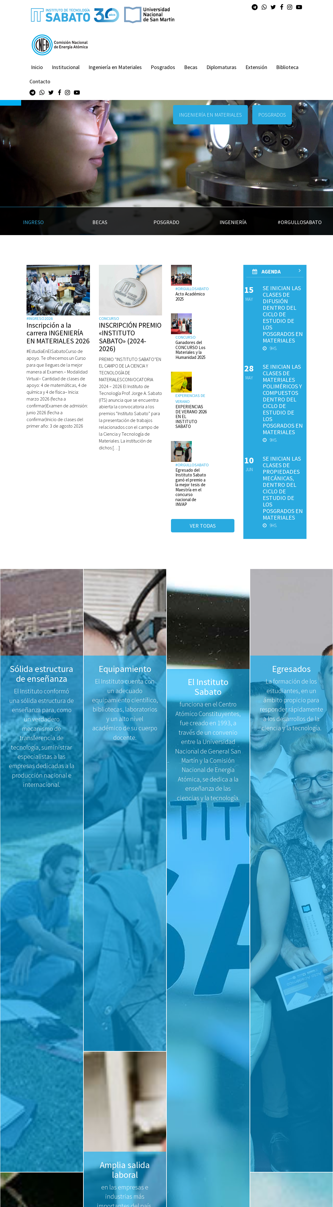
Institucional (66, 67)
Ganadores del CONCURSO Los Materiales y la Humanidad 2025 (190, 350)
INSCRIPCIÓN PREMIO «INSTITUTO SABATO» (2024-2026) (130, 336)
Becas (190, 67)
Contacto (39, 81)
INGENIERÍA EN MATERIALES (210, 114)
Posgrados (163, 67)
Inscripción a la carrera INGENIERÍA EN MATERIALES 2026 (58, 332)
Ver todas (203, 525)
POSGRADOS (272, 114)
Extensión (256, 67)
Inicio (37, 67)
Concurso (109, 318)
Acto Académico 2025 (190, 296)
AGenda (276, 271)
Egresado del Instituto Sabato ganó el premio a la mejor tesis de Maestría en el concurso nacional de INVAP (190, 487)
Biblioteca (287, 67)
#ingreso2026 (40, 318)
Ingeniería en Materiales (115, 67)
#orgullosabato (192, 288)
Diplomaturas (221, 67)
